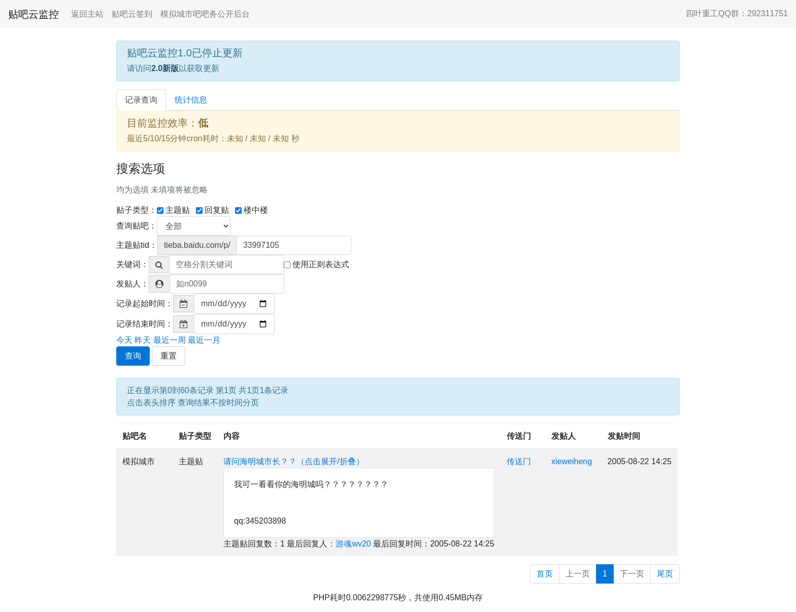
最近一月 (204, 340)
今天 (124, 340)
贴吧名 (134, 436)
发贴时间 (624, 436)
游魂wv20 (353, 543)
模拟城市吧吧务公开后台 (205, 14)
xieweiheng (571, 461)
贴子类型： (136, 210)
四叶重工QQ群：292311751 (737, 13)
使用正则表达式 (316, 264)
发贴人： (132, 283)
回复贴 (212, 210)
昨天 (143, 340)
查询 (133, 355)
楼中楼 (251, 210)
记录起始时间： (144, 303)
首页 (545, 573)
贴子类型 (195, 436)
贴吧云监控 (33, 14)
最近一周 (169, 340)
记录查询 (141, 99)
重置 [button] (168, 355)
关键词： (132, 264)
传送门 (519, 436)
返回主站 (87, 14)
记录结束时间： (144, 323)
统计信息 (191, 99)
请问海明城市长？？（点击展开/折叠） (293, 461)
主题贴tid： (136, 245)
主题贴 (173, 210)
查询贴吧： (136, 225)
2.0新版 (165, 68)
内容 (231, 436)
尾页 (665, 573)
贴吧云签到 (132, 14)
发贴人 (563, 436)
